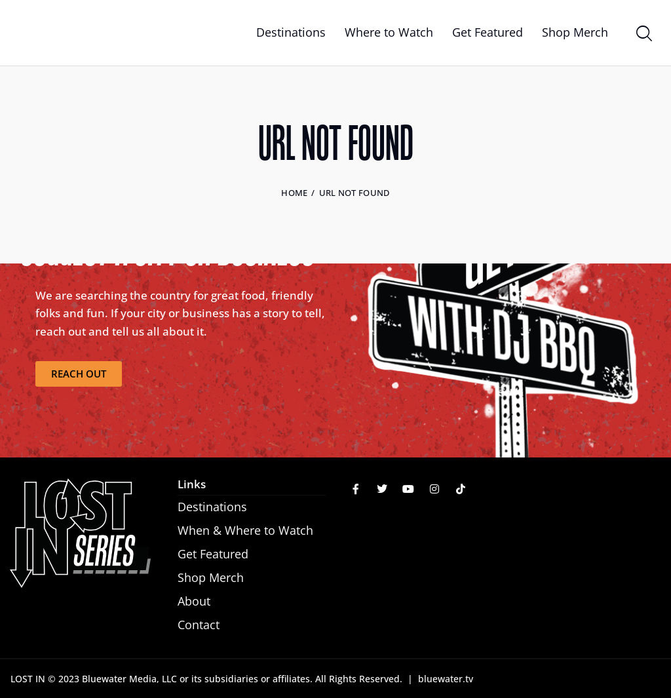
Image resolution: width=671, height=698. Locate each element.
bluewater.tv (445, 678)
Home (294, 193)
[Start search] (643, 34)
